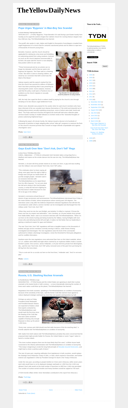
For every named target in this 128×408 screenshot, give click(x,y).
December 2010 (96, 102)
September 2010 (96, 107)
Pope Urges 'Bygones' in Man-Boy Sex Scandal (45, 28)
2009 (91, 138)
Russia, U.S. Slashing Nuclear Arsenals (40, 275)
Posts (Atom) (31, 393)
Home (51, 390)
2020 (91, 75)
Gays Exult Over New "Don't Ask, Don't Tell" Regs (46, 148)
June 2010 (94, 115)
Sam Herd (27, 132)
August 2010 (95, 110)
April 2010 (94, 118)
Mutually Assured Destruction (68, 347)
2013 (91, 91)
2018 (91, 77)
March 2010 (95, 121)
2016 (91, 83)
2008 (91, 141)
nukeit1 (26, 259)
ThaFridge (27, 377)
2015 (91, 86)
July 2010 (94, 113)
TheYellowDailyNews (48, 10)
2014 (91, 88)
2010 (91, 99)
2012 (91, 94)
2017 (91, 80)
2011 (91, 96)
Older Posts (78, 390)
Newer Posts (23, 390)
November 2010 (96, 104)
